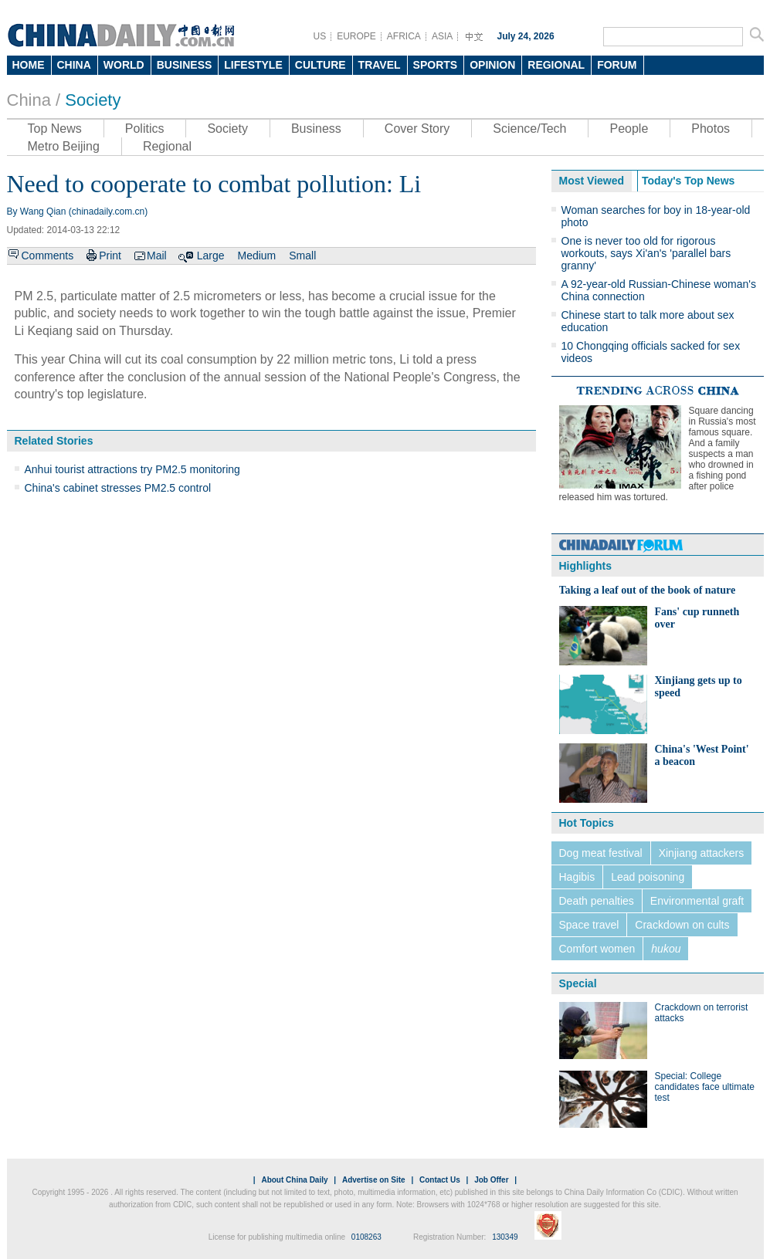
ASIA (442, 36)
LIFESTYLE (253, 65)
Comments (48, 255)
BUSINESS (184, 65)
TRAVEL (379, 65)
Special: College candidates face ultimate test (705, 1087)
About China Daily (294, 1180)
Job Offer (491, 1180)
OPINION (492, 65)
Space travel (589, 925)
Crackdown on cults (682, 925)
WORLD (123, 65)
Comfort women (597, 949)
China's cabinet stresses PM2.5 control (118, 488)
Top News (55, 128)
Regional (167, 146)
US (320, 36)
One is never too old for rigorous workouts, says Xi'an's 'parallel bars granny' (646, 253)
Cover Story (417, 128)
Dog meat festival (601, 853)
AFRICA (404, 36)
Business (316, 128)
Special (578, 983)
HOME (28, 65)
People (628, 128)
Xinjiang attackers (702, 853)
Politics (145, 128)
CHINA (74, 65)
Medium (256, 255)
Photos (710, 128)
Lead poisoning (647, 877)
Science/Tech (529, 128)
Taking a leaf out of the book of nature (647, 590)
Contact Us (439, 1180)
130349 (504, 1237)
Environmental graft (697, 901)
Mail (157, 255)
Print (110, 255)
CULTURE (320, 65)
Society (92, 100)
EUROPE (356, 36)
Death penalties (596, 901)
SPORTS (435, 65)
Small (302, 255)
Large (211, 255)
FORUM (616, 65)
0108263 (366, 1237)
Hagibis (577, 877)
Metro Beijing (64, 146)
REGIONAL (556, 65)
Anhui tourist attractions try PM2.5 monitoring (132, 469)
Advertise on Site (373, 1180)
